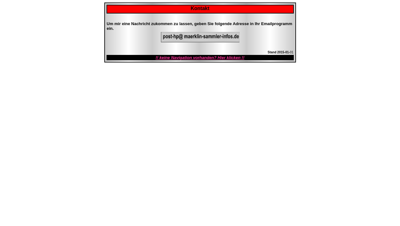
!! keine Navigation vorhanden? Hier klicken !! (200, 57)
